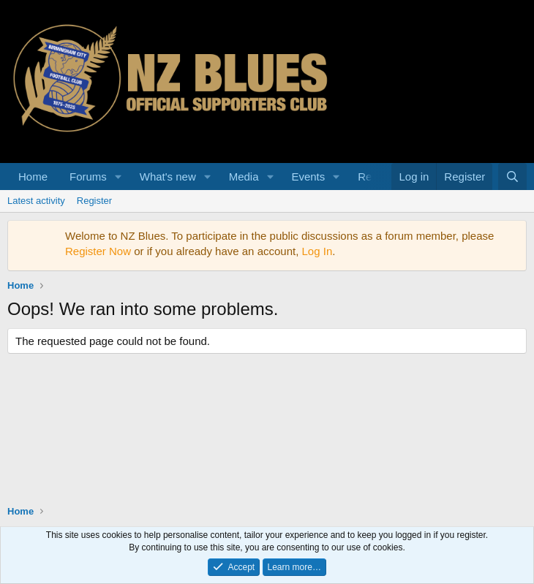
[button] (118, 176)
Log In (317, 251)
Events (308, 176)
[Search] (512, 176)
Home (33, 176)
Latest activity (36, 200)
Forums (88, 176)
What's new (168, 176)
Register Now (98, 251)
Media (244, 176)
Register (94, 200)
